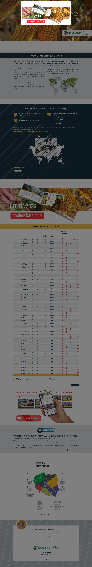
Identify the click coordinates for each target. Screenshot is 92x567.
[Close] (70, 2)
